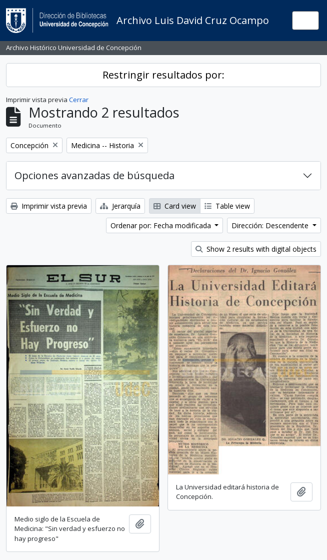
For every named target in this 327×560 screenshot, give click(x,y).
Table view (227, 206)
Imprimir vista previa (48, 206)
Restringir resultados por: (163, 75)
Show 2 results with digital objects (256, 249)
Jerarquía (120, 206)
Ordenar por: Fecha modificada (161, 225)
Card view (175, 206)
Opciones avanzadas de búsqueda (94, 175)
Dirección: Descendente (271, 225)
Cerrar (78, 99)
